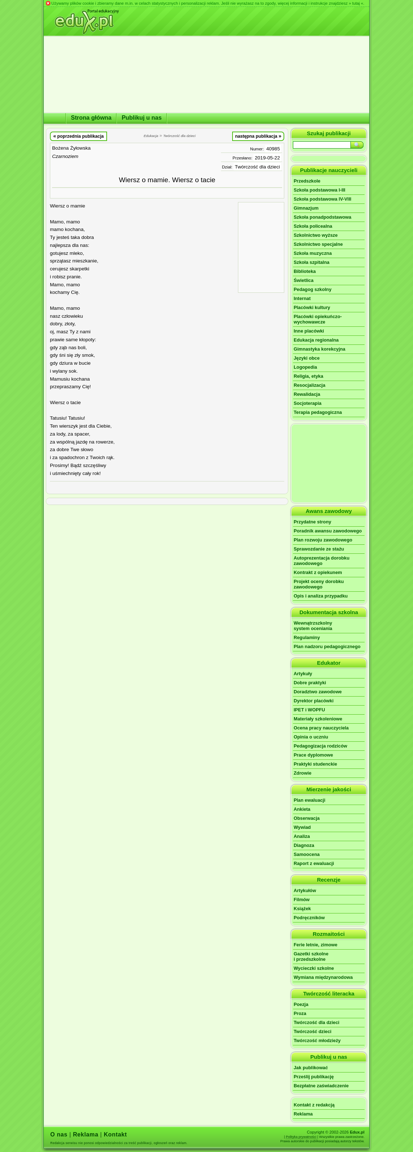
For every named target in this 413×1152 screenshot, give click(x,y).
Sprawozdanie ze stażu (319, 549)
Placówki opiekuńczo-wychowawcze (318, 319)
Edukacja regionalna (316, 340)
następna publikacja (258, 136)
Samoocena (307, 854)
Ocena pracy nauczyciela (321, 728)
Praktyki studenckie (315, 764)
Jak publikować (311, 1067)
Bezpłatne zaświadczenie (321, 1085)
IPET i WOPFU (309, 709)
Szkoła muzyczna (313, 253)
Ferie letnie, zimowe (315, 944)
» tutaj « (356, 3)
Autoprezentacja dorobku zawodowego (321, 560)
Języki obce (307, 358)
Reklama (303, 1114)
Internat (302, 298)
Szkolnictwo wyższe (316, 235)
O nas (59, 1134)
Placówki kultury (312, 307)
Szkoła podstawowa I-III (319, 190)
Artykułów (305, 890)
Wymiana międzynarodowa (323, 977)
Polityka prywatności (301, 1137)
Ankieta (302, 809)
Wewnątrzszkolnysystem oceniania (313, 625)
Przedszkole (307, 181)
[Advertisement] (261, 247)
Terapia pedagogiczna (318, 412)
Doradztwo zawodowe (318, 691)
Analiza (302, 836)
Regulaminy (307, 637)
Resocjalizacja (309, 385)
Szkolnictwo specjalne (318, 244)
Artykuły (303, 673)
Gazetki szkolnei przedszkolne (311, 956)
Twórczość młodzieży (317, 1040)
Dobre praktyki (310, 682)
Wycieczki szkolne (314, 968)
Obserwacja (307, 818)
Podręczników (309, 917)
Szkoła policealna (313, 226)
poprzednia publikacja (78, 136)
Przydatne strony (312, 521)
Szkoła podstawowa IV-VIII (322, 199)
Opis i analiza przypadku (321, 596)
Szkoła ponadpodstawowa (322, 217)
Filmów (302, 899)
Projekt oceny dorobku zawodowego (319, 584)
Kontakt (115, 1134)
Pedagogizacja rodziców (320, 746)
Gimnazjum (306, 208)
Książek (302, 908)
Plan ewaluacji (309, 800)
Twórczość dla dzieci (257, 167)
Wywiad (302, 827)
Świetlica (304, 280)
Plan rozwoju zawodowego (323, 540)
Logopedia (305, 367)
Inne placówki (309, 331)
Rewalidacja (307, 394)
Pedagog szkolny (313, 289)
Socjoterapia (308, 403)
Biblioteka (305, 271)
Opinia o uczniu (311, 737)
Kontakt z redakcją (314, 1105)
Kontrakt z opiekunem (318, 572)
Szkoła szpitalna (311, 262)
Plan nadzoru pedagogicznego (327, 646)
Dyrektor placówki (313, 700)
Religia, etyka (308, 376)
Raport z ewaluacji (314, 863)
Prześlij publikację (314, 1076)
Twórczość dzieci (312, 1031)
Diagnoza (304, 845)
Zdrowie (302, 773)
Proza (300, 1013)
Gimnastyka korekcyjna (319, 349)
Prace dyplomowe (313, 755)
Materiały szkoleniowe (318, 718)
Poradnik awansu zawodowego (328, 531)
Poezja (301, 1004)
